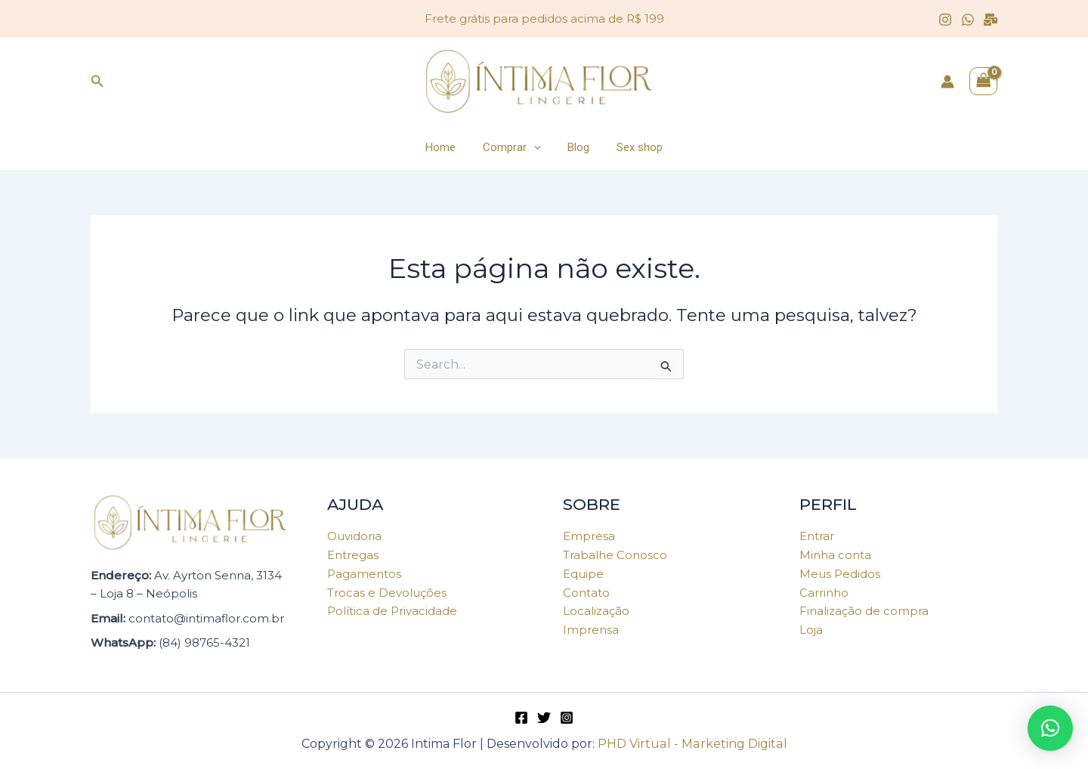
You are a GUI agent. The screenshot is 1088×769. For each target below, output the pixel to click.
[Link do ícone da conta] (947, 81)
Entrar (816, 536)
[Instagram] (945, 19)
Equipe (583, 574)
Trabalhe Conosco (615, 555)
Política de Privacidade (392, 611)
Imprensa (591, 629)
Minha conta (835, 555)
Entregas (353, 555)
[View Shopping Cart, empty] (983, 81)
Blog (577, 147)
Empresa (589, 536)
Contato (586, 592)
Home (447, 147)
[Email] (990, 19)
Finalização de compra (864, 611)
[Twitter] (544, 717)
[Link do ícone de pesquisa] (97, 81)
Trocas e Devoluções (387, 592)
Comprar (514, 147)
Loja (811, 629)
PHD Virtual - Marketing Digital (692, 744)
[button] (1050, 728)
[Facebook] (521, 717)
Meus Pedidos (839, 574)
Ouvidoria (354, 536)
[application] (536, 147)
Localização (596, 611)
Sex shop (633, 147)
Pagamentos (364, 574)
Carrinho (823, 592)
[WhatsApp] (968, 19)
